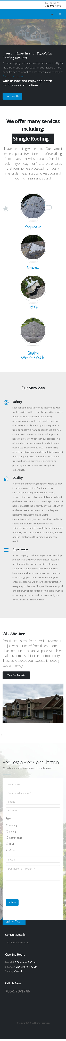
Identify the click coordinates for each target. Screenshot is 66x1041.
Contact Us (12, 96)
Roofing (12, 825)
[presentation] (32, 890)
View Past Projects (16, 675)
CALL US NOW (52, 3)
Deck (11, 843)
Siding (12, 831)
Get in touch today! (13, 76)
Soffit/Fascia (15, 837)
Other (11, 850)
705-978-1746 (53, 5)
